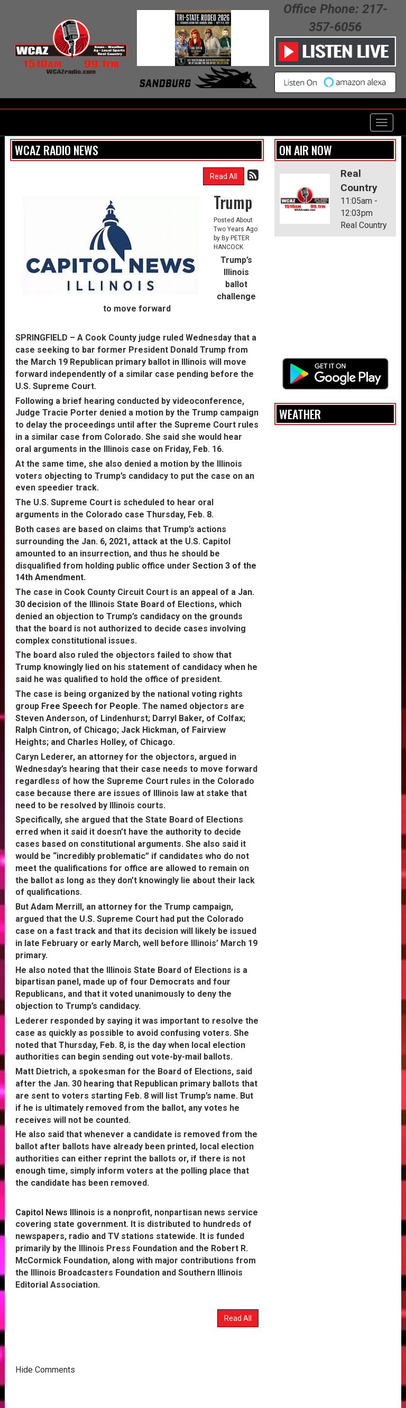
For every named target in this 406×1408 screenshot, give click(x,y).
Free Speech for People (89, 706)
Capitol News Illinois (55, 1212)
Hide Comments (45, 1370)
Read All (223, 176)
